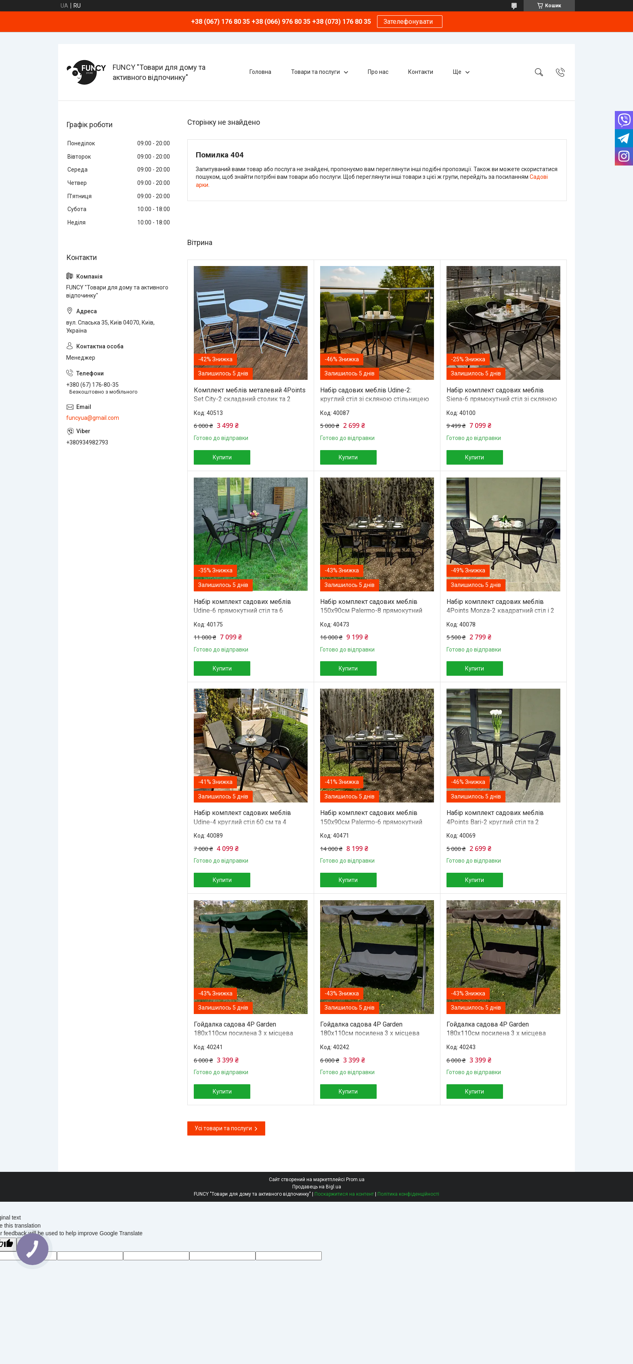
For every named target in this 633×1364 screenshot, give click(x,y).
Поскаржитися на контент (344, 1194)
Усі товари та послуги (223, 1128)
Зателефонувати (410, 21)
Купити (222, 457)
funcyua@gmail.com (92, 418)
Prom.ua (355, 1179)
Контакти (420, 72)
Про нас (378, 72)
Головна (260, 72)
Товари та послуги (315, 72)
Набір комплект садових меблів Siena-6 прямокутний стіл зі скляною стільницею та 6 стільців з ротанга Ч (501, 399)
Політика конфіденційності (408, 1194)
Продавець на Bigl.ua (316, 1187)
